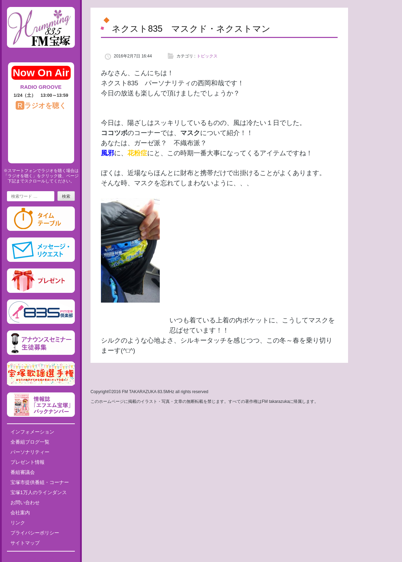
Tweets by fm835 (41, 559)
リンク (17, 522)
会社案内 (20, 512)
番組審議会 (22, 472)
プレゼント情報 (27, 462)
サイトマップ (25, 543)
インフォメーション (32, 432)
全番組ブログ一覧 (29, 442)
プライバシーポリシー (34, 533)
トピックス (207, 56)
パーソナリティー (29, 452)
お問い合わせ (25, 502)
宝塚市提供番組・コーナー (39, 482)
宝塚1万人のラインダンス (38, 492)
